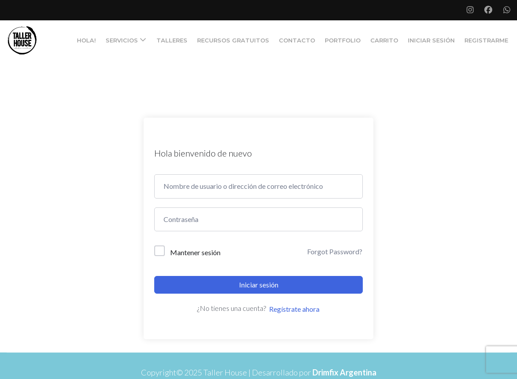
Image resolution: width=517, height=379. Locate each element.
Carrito (384, 40)
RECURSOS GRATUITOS (233, 40)
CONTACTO (297, 40)
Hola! (86, 40)
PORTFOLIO (343, 40)
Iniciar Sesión (431, 40)
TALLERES (171, 40)
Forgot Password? (334, 251)
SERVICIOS (122, 40)
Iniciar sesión (258, 284)
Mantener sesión (195, 252)
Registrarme (486, 40)
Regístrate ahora (294, 309)
